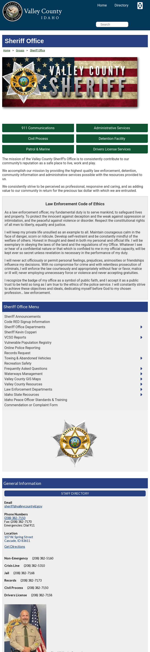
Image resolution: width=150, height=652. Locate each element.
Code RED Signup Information (27, 322)
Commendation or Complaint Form (31, 405)
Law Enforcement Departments (28, 389)
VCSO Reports (15, 337)
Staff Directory (75, 493)
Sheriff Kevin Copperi (20, 332)
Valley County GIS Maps (22, 379)
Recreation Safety (17, 363)
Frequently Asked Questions (25, 369)
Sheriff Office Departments (24, 327)
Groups (20, 50)
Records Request (17, 353)
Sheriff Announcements (22, 317)
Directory (121, 5)
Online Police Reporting (22, 348)
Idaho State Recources (21, 395)
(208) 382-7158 (41, 595)
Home (102, 5)
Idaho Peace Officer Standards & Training (35, 400)
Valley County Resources (23, 384)
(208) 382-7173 (31, 580)
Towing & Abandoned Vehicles (27, 358)
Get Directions (14, 546)
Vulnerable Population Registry (28, 343)
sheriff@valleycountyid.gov (23, 506)
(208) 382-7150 (14, 518)
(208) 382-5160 (42, 558)
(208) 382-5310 (34, 565)
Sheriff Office (15, 306)
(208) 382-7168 (23, 573)
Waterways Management (23, 374)
